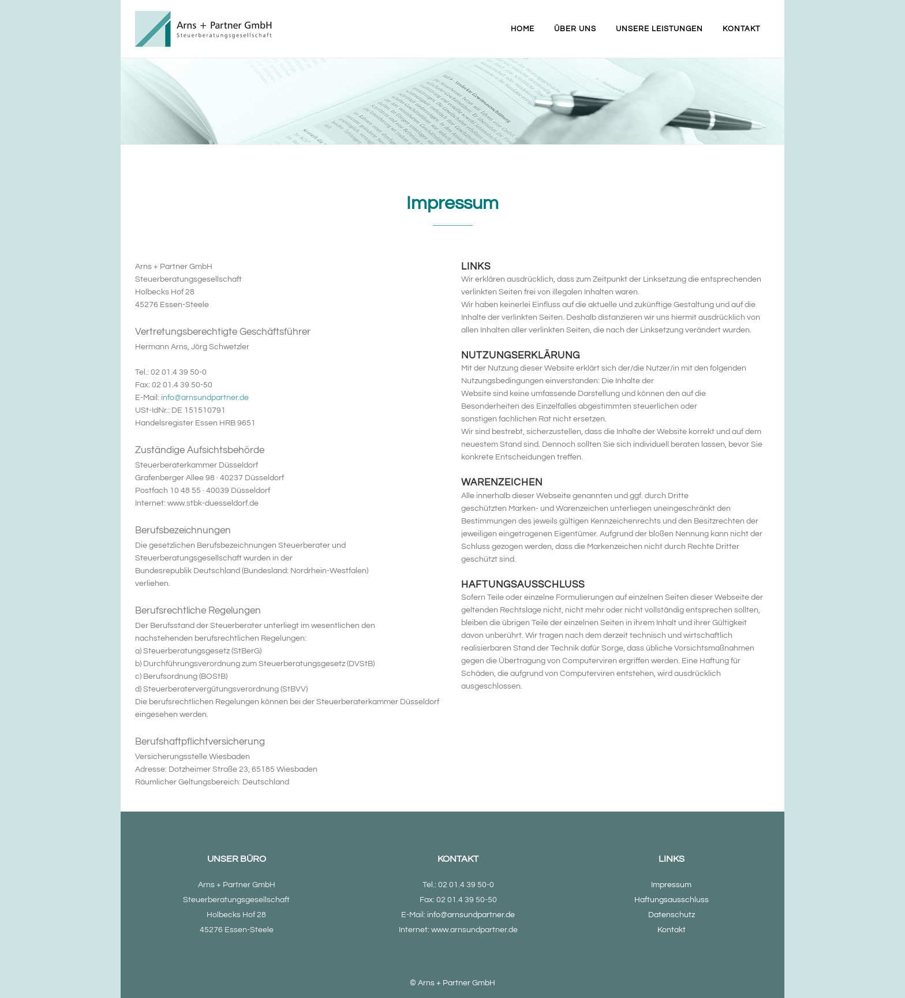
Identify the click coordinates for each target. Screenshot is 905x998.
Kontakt (671, 930)
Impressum (671, 885)
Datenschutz (671, 915)
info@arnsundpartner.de (205, 398)
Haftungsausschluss (671, 900)
